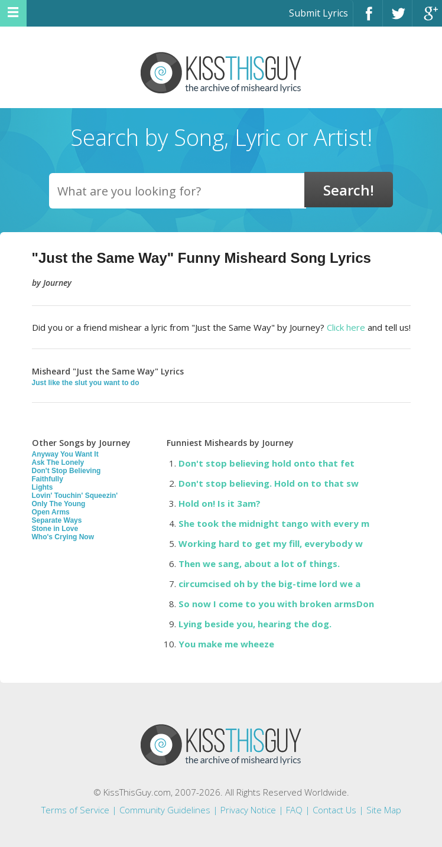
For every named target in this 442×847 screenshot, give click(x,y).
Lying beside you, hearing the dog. (255, 624)
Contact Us (334, 810)
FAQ (294, 810)
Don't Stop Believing (66, 471)
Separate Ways (57, 520)
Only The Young (59, 504)
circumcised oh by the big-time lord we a (269, 583)
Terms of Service (75, 810)
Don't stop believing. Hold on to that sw (268, 483)
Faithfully (47, 479)
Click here (346, 327)
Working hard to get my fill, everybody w (270, 543)
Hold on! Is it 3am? (219, 503)
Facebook (367, 18)
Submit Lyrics (318, 12)
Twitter (397, 18)
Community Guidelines (164, 810)
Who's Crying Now (63, 537)
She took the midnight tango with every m (273, 523)
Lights (42, 487)
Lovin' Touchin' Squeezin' (75, 495)
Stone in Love (55, 529)
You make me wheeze (226, 644)
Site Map (383, 810)
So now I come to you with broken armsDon (276, 604)
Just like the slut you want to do (85, 383)
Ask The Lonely (58, 462)
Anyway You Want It (65, 454)
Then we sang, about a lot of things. (259, 563)
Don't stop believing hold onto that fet (266, 463)
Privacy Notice (248, 810)
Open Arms (51, 512)
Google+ (427, 18)
